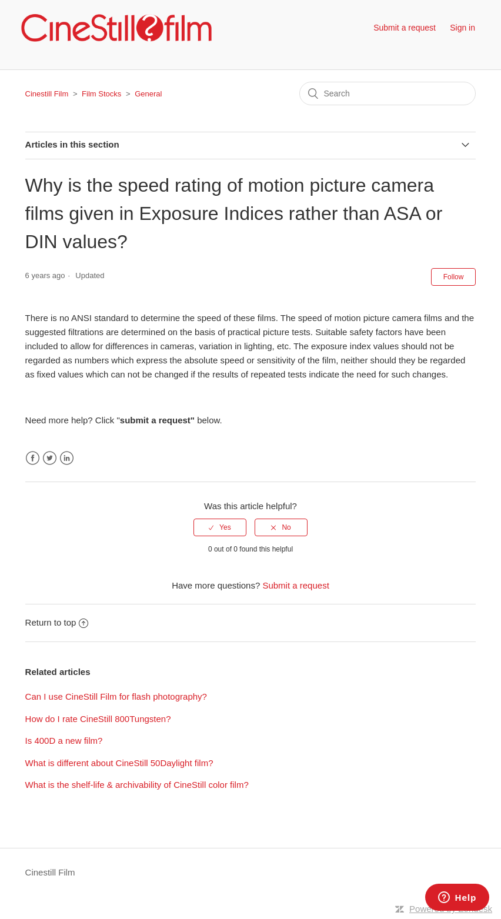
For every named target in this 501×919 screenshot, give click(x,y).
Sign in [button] (462, 27)
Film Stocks (101, 93)
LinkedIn (66, 458)
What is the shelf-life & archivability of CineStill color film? (137, 785)
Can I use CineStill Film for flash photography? (116, 696)
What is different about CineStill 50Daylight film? (119, 763)
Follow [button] (453, 277)
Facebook (32, 458)
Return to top (57, 622)
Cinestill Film (47, 93)
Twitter (49, 458)
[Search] (387, 93)
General (148, 93)
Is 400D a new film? (64, 741)
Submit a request (404, 27)
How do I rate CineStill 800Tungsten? (98, 719)
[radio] (219, 527)
